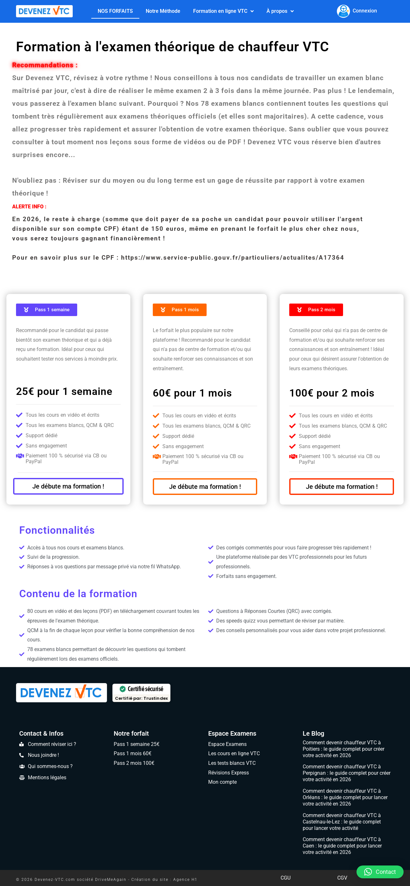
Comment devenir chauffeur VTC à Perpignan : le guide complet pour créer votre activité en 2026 (346, 773)
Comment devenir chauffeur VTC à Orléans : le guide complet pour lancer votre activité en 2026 (345, 797)
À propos (280, 11)
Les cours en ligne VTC (234, 753)
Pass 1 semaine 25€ (137, 744)
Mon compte (222, 782)
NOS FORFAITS (115, 11)
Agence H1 (185, 879)
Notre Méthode (163, 11)
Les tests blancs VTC (232, 763)
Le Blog (313, 733)
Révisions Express (228, 773)
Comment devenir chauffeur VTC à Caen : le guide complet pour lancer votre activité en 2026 (342, 845)
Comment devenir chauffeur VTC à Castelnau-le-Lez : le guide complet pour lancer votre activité (342, 821)
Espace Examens (232, 733)
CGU (286, 878)
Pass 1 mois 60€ (133, 753)
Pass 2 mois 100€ (134, 763)
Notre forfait (131, 733)
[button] (380, 871)
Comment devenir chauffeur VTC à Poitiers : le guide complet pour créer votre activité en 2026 (343, 749)
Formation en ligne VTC (223, 11)
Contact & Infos (41, 733)
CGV (342, 878)
